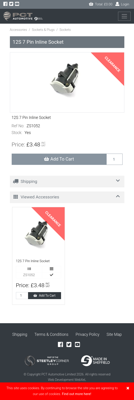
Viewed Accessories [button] (67, 196)
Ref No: (18, 126)
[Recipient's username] (114, 159)
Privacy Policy (87, 334)
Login (122, 4)
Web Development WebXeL (67, 380)
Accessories (18, 30)
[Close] (128, 388)
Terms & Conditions (51, 334)
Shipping (19, 334)
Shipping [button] (67, 181)
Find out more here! (76, 394)
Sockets (65, 30)
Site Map (114, 334)
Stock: (17, 132)
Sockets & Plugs (43, 30)
